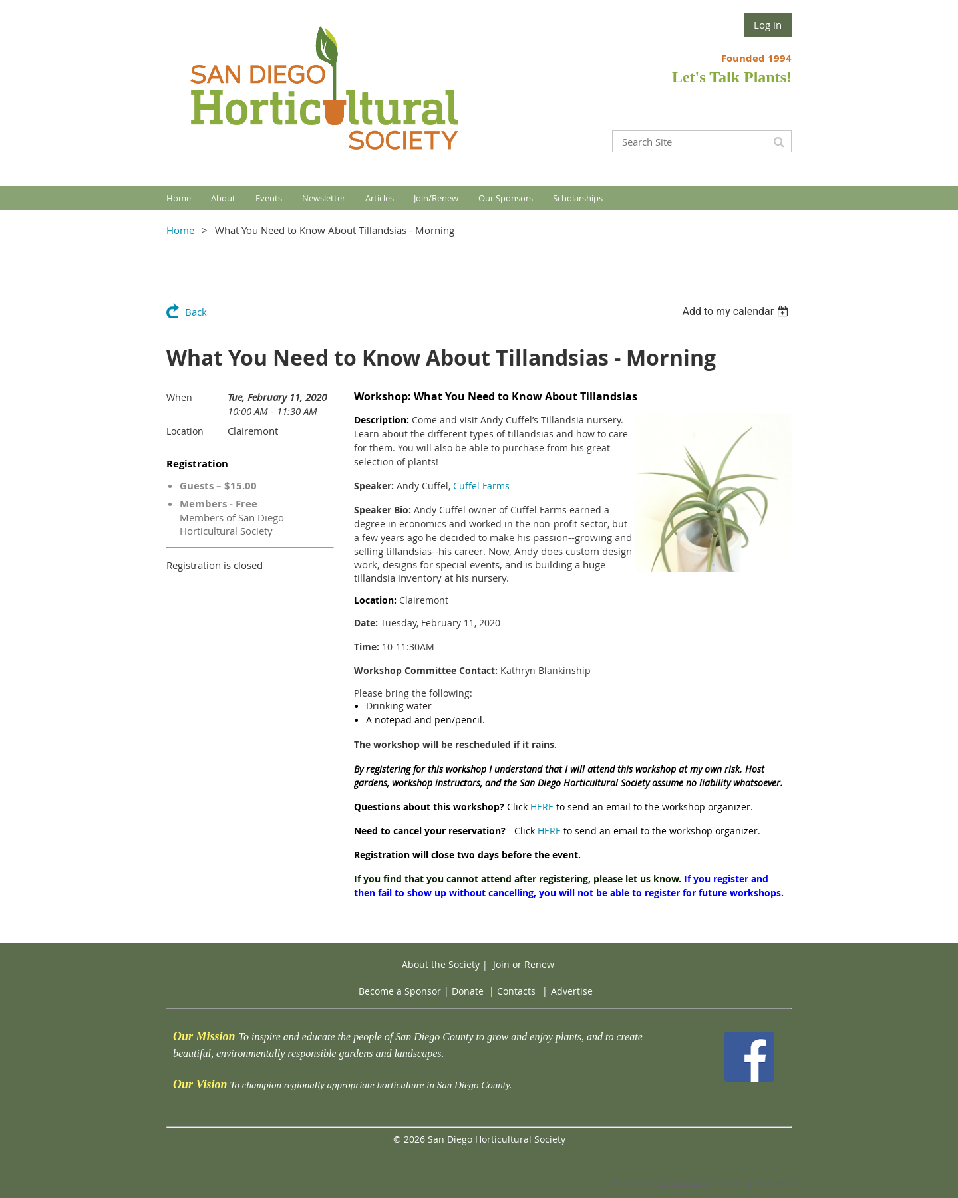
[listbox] (737, 311)
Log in (768, 24)
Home (180, 230)
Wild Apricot (682, 1182)
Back (196, 311)
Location (185, 431)
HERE (542, 806)
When (179, 397)
